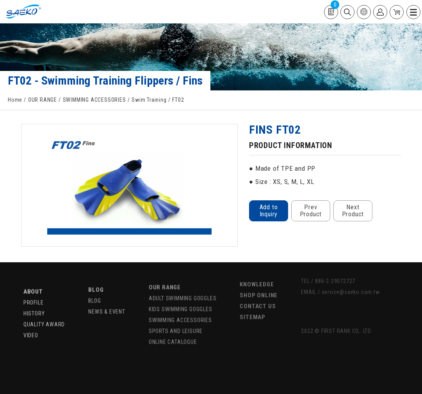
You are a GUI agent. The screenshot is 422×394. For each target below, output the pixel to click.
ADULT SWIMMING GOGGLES (183, 287)
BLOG (95, 278)
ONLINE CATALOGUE (173, 331)
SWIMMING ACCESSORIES (94, 100)
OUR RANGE (42, 100)
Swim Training (149, 100)
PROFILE (33, 293)
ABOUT (33, 281)
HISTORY (34, 303)
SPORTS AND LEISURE (176, 320)
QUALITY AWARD (44, 314)
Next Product (353, 210)
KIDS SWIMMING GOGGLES (180, 298)
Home (15, 100)
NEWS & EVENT (106, 300)
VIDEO (30, 325)
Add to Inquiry (268, 210)
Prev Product (310, 210)
